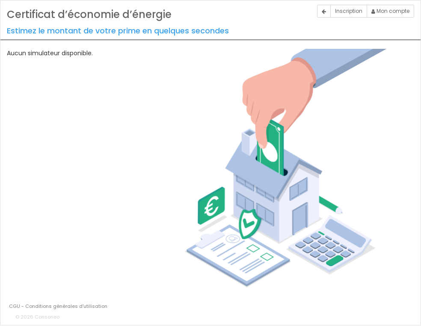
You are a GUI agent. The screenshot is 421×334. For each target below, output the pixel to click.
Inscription (348, 11)
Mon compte (390, 11)
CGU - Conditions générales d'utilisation (58, 306)
